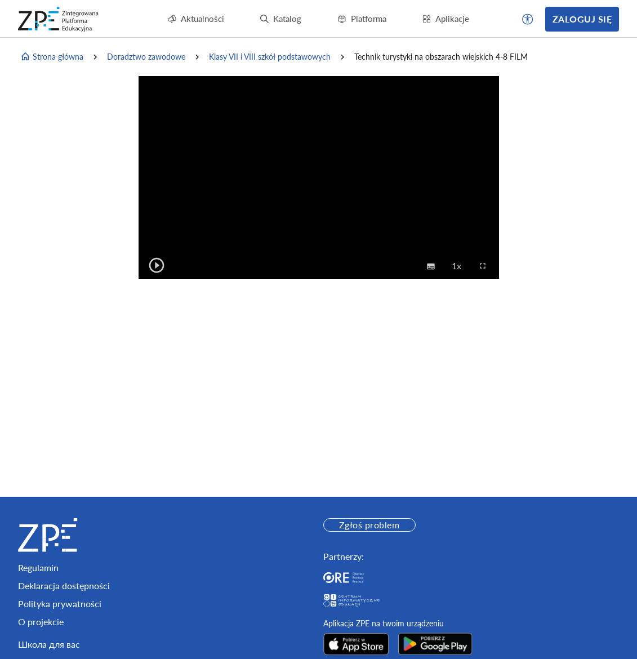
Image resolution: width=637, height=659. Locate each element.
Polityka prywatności (59, 603)
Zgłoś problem (369, 524)
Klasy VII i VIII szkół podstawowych (270, 56)
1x (460, 265)
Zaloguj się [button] (582, 19)
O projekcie (41, 621)
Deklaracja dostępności (64, 585)
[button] (527, 19)
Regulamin (38, 567)
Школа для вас (49, 644)
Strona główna (51, 57)
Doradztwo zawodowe (146, 56)
